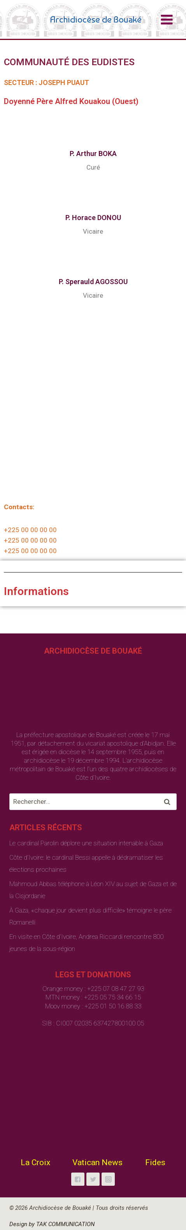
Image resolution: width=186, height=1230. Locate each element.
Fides (155, 1162)
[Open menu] (166, 19)
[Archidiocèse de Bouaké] (77, 19)
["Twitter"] (93, 1179)
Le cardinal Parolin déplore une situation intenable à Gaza (86, 843)
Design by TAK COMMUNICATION (52, 1224)
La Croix (35, 1162)
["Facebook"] (77, 1179)
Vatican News (97, 1162)
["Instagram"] (108, 1179)
